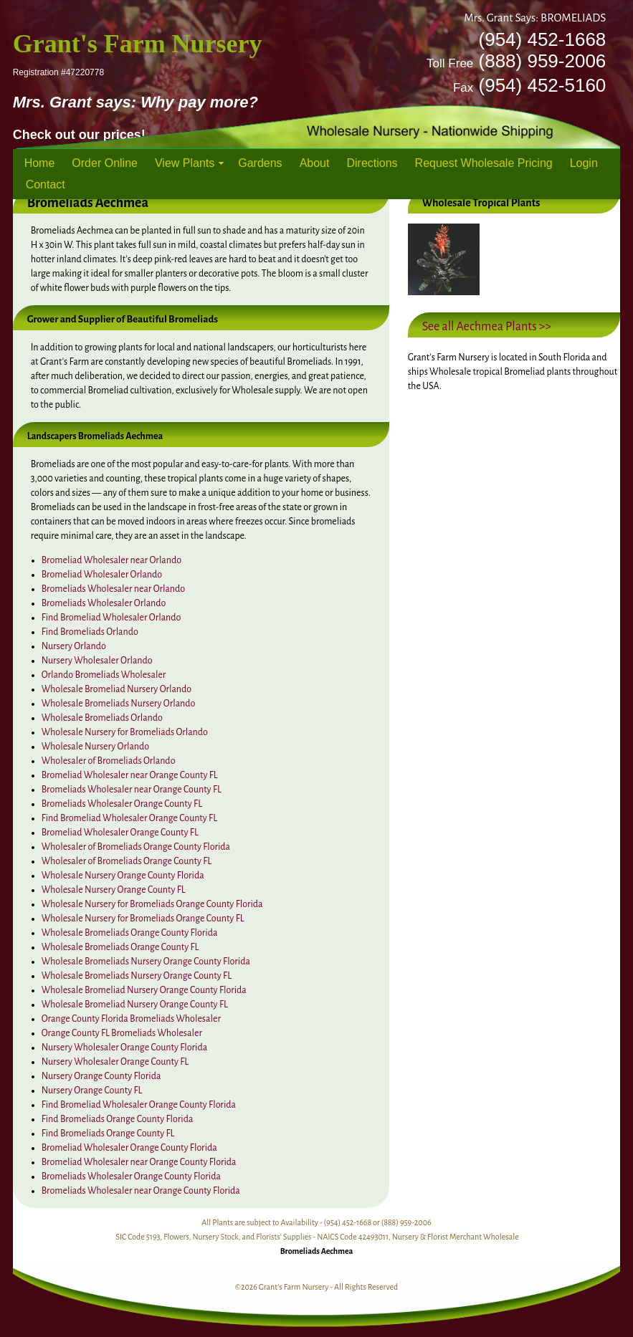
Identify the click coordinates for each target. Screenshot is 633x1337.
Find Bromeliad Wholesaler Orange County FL (129, 818)
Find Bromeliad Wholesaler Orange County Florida (139, 1105)
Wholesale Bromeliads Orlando (102, 718)
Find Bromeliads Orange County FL (108, 1133)
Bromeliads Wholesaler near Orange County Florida (141, 1191)
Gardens (260, 163)
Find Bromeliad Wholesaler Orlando (111, 618)
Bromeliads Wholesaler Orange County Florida (131, 1176)
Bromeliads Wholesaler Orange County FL (122, 804)
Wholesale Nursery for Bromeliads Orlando (125, 732)
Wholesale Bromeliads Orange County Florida (130, 933)
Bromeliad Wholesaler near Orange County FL (130, 775)
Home (39, 163)
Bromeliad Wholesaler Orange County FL (120, 833)
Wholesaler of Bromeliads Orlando (109, 761)
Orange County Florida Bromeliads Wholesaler (131, 1019)
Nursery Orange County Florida (101, 1076)
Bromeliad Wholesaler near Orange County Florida (139, 1162)
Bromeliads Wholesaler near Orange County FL (132, 790)
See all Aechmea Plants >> (486, 326)
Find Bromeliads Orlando (90, 632)
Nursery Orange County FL (92, 1091)
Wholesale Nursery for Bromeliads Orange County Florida (152, 904)
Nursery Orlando (74, 646)
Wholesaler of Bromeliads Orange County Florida (136, 847)
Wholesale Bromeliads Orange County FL (120, 947)
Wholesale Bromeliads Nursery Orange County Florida (146, 962)
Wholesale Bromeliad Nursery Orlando (117, 689)
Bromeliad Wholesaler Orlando (102, 575)
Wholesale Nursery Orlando (95, 747)
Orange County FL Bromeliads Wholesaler (122, 1033)
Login (584, 163)
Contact (45, 184)
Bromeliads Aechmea (316, 1251)
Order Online (105, 163)
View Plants (184, 163)
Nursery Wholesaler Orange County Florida (125, 1048)
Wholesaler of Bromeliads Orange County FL (126, 861)
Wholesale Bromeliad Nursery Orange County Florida (144, 990)
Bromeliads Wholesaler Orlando (104, 603)
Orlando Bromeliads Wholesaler (104, 675)
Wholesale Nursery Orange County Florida (123, 876)
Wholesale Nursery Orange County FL (114, 890)
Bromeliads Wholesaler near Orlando (114, 589)
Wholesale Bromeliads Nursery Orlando (119, 704)
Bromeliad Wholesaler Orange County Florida (129, 1148)
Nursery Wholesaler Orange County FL (115, 1062)
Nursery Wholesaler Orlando (97, 661)
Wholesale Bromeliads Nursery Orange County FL (137, 976)
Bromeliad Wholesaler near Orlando (111, 560)
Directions (371, 163)
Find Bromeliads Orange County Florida (118, 1119)
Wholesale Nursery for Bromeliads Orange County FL (143, 919)
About (315, 163)
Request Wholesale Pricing (484, 163)
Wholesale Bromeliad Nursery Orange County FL (135, 1005)
